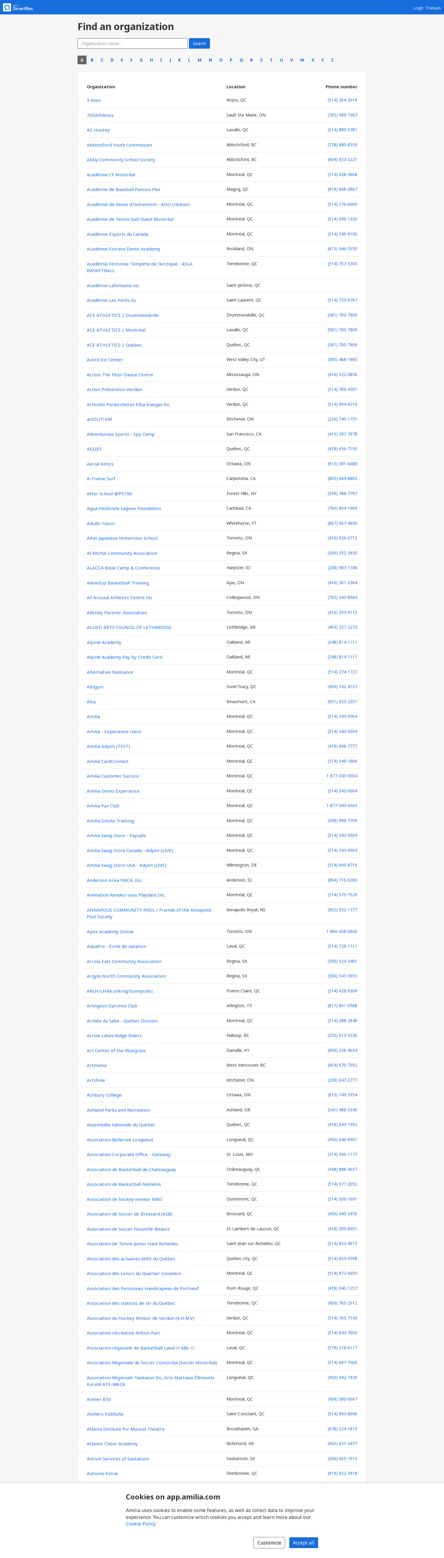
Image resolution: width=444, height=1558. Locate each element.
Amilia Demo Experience (113, 791)
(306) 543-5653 (342, 976)
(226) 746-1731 (342, 419)
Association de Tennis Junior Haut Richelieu (132, 1244)
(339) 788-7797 (342, 493)
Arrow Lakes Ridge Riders (114, 1035)
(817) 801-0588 (342, 1005)
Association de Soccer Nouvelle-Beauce (128, 1229)
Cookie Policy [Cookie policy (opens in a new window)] (140, 1523)
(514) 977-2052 (342, 1184)
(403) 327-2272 (342, 627)
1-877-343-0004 (341, 776)
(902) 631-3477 (342, 1443)
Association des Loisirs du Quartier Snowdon (134, 1273)
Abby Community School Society (121, 159)
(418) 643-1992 (342, 1124)
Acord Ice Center (105, 360)
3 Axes (94, 100)
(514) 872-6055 (342, 1273)
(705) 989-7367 (342, 115)
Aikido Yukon (101, 523)
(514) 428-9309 (342, 991)
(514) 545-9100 (342, 234)
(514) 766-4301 (342, 389)
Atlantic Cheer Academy (112, 1444)
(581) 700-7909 (342, 315)
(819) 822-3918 (342, 1473)
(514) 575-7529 (342, 894)
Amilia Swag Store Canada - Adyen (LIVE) (130, 850)
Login (418, 8)
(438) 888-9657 (342, 1169)
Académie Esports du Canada (117, 234)
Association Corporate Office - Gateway (129, 1154)
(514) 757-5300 (342, 263)
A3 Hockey (98, 130)
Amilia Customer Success (113, 776)
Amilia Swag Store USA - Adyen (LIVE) (126, 865)
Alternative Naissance (110, 672)
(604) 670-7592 (342, 1065)
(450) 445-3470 (342, 1213)
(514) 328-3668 (342, 174)
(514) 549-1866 (342, 761)
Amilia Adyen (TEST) (108, 746)
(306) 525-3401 (342, 961)
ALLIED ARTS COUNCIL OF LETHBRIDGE (129, 627)
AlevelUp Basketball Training (118, 583)
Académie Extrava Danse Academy (123, 249)
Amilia (93, 716)
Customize (269, 1542)
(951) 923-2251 (342, 701)
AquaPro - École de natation (116, 946)
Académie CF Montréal (111, 175)
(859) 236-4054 (342, 1050)
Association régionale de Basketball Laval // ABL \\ (140, 1348)
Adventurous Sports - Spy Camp (121, 434)
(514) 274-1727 (342, 672)
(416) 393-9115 (342, 612)
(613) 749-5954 (342, 1095)
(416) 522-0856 (342, 374)
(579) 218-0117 (342, 1347)
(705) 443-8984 (342, 597)
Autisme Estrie (102, 1473)
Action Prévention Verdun (114, 389)
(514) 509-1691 (342, 1199)
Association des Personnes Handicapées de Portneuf (143, 1288)
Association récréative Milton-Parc (123, 1333)
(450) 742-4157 (342, 686)
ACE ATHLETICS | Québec (114, 345)
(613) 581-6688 (342, 463)
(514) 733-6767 (342, 300)
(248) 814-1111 (342, 642)
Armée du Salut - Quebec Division (122, 1021)
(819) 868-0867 (342, 189)
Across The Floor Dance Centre (120, 375)
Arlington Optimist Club (112, 1006)
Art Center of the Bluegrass (116, 1050)
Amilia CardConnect (108, 761)
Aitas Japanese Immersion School (122, 538)
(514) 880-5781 (342, 129)
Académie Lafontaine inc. (113, 285)
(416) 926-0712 (342, 538)
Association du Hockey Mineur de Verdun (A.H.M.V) (140, 1318)
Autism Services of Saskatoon (118, 1459)
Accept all (304, 1542)
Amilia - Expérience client (114, 731)
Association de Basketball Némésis (124, 1184)
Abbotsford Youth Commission (119, 145)
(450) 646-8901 (342, 1139)
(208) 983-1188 (342, 567)
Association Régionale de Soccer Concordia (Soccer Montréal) (152, 1362)
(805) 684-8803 (342, 478)
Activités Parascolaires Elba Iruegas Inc (128, 404)
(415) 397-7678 (342, 434)
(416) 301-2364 (342, 582)
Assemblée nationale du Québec (121, 1125)
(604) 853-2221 (342, 159)
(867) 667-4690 (342, 523)
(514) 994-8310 (342, 404)
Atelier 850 (99, 1399)
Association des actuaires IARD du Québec (131, 1259)
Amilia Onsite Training (110, 821)
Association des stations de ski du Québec (131, 1303)
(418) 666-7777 (342, 746)
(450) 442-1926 (342, 1377)
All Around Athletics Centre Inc (119, 597)
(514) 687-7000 (342, 1362)
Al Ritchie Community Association (122, 553)
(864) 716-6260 (342, 880)
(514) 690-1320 (342, 219)
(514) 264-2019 (342, 100)
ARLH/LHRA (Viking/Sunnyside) (120, 991)
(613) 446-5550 (342, 248)
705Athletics (100, 115)
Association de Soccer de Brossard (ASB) (129, 1214)
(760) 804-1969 (342, 508)
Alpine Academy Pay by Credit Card (124, 657)
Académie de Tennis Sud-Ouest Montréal (130, 219)
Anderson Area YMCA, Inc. (114, 880)
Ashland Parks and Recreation (118, 1110)
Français (434, 8)
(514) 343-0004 (342, 716)
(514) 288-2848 (342, 1020)
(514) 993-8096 (342, 1414)
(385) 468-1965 (342, 359)
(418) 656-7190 (342, 448)
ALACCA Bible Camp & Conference (123, 568)
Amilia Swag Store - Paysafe (116, 835)
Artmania (97, 1065)
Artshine (96, 1080)
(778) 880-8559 (342, 144)
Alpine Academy (104, 642)
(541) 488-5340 (342, 1110)
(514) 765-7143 (342, 1318)
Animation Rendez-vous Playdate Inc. (126, 895)
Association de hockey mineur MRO (124, 1199)
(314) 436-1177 (342, 1154)
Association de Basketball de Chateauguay (131, 1169)
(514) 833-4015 (342, 1243)
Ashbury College (104, 1095)
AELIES (94, 449)
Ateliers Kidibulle (105, 1414)
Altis (91, 702)
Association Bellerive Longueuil (120, 1140)
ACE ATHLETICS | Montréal (116, 330)
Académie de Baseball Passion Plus (123, 189)
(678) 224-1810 (342, 1429)
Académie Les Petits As (111, 300)
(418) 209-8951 (342, 1229)
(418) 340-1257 (342, 1288)
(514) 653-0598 (342, 1258)
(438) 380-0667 (342, 1399)
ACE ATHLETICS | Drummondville (123, 315)
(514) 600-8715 (342, 865)
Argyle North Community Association (126, 976)
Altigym (95, 687)
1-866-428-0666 (341, 931)
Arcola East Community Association (124, 961)
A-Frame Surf (101, 478)
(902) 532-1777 (342, 910)
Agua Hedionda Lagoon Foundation (124, 508)
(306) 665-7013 (342, 1458)
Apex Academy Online (110, 931)
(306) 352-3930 (342, 553)
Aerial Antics (100, 464)
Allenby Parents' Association (117, 612)
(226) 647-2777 (342, 1080)
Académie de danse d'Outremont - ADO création (138, 204)
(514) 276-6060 (342, 204)
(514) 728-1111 (342, 946)
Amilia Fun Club (103, 806)
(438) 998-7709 (342, 820)
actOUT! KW (99, 419)
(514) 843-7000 (342, 1332)
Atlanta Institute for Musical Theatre (126, 1429)
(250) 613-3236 (342, 1035)
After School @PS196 (109, 493)
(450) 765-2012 (342, 1303)
